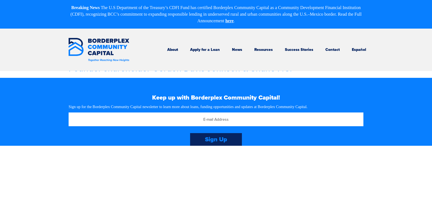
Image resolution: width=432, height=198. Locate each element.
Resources (263, 50)
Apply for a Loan (205, 50)
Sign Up (216, 139)
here (229, 20)
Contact (332, 50)
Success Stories (299, 50)
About (172, 50)
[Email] (216, 119)
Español (359, 50)
